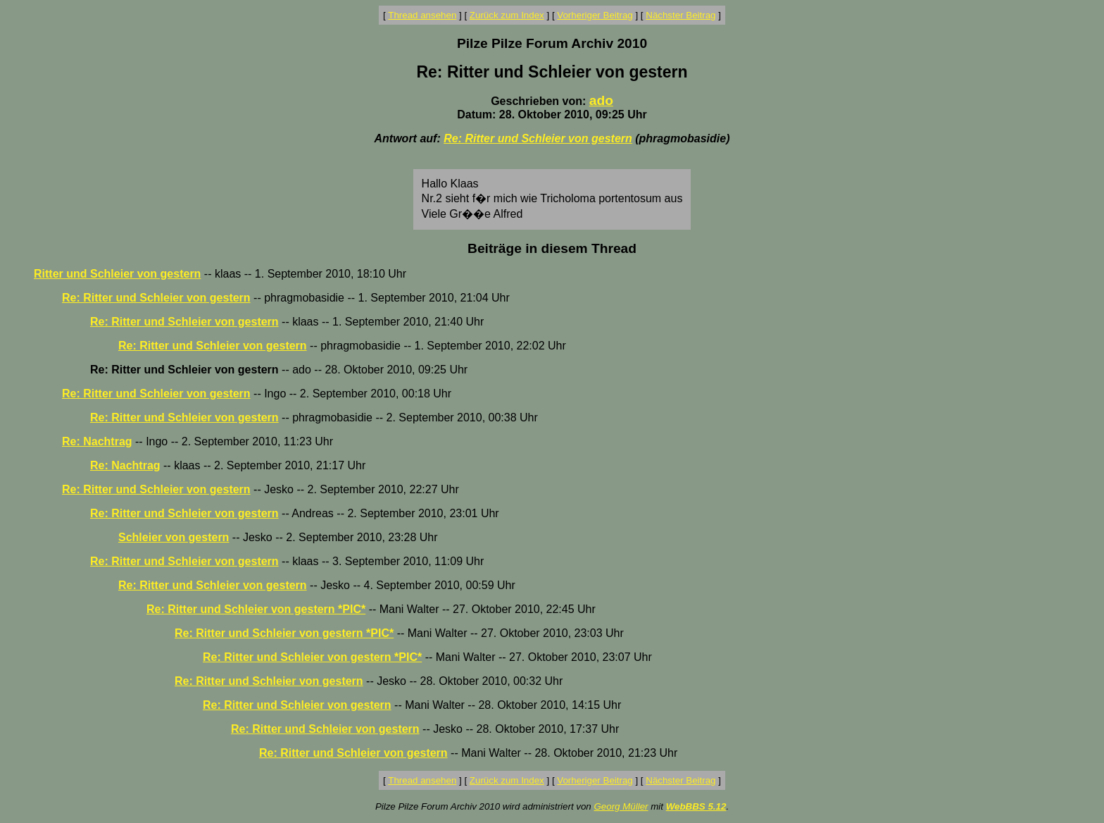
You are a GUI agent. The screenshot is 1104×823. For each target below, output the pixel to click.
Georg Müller (621, 806)
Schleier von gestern (173, 537)
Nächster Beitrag (680, 15)
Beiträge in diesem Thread (552, 248)
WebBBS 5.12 (696, 806)
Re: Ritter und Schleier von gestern (538, 138)
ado (601, 100)
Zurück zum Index (507, 15)
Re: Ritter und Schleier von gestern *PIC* (255, 609)
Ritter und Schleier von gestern (117, 274)
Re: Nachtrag (97, 441)
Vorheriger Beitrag (594, 15)
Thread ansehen (422, 15)
